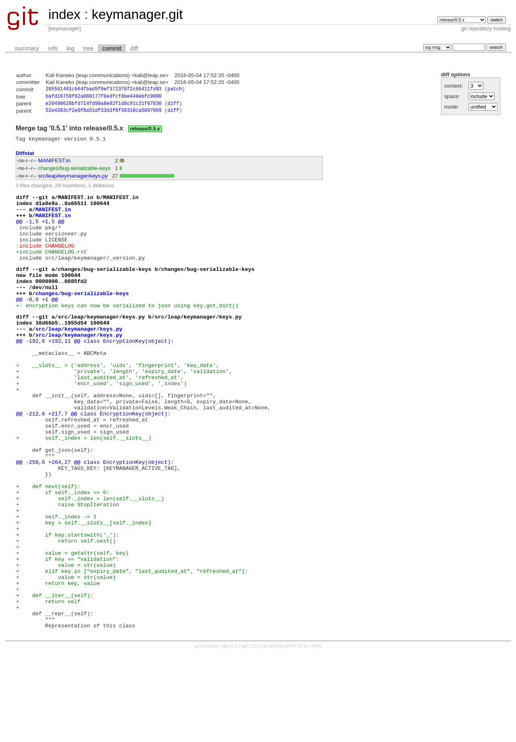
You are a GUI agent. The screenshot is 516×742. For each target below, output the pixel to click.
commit (111, 48)
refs (53, 48)
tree (88, 48)
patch (174, 89)
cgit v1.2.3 (231, 734)
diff (134, 48)
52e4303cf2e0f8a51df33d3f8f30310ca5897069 (104, 113)
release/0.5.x (145, 131)
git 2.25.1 (252, 734)
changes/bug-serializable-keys (74, 172)
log (71, 48)
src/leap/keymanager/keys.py (73, 180)
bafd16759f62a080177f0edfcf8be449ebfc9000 (104, 97)
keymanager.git (137, 14)
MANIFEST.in (54, 164)
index (64, 14)
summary (27, 48)
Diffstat (25, 157)
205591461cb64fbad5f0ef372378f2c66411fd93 (104, 89)
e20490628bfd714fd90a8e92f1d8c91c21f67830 (104, 105)
